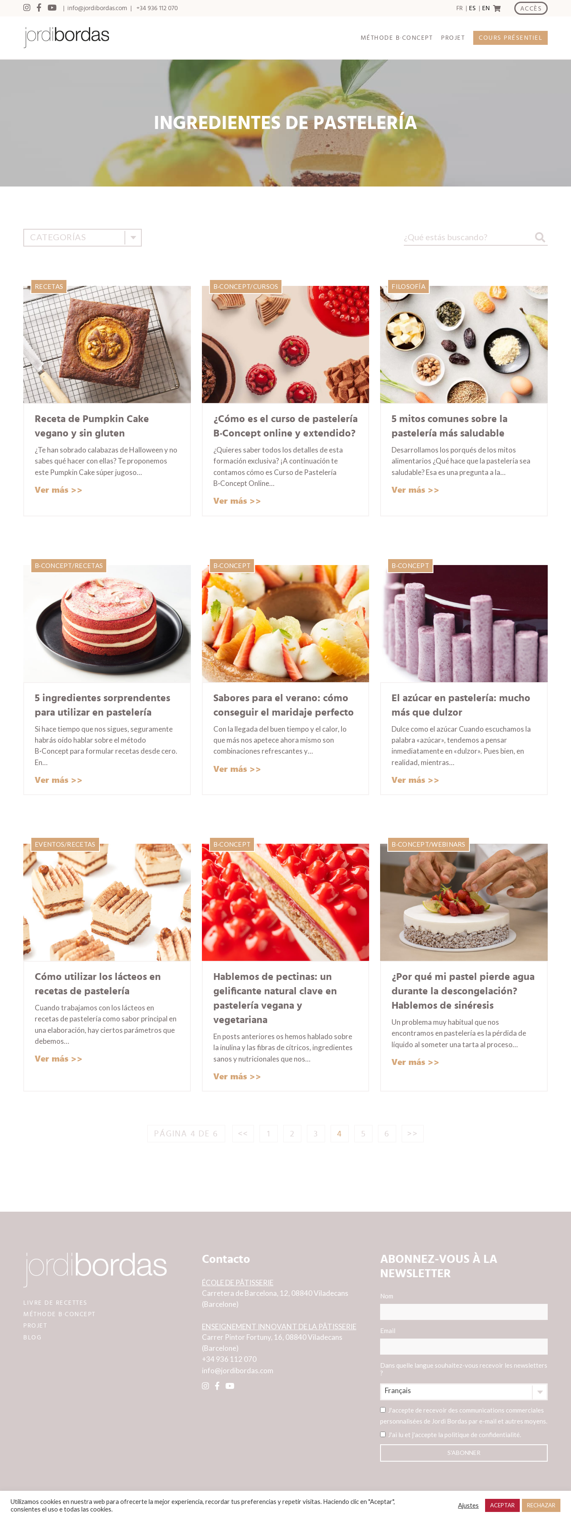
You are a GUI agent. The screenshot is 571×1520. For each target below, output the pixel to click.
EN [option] (486, 8)
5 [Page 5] (363, 1134)
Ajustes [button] (468, 1505)
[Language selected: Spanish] (472, 8)
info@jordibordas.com (97, 8)
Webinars (448, 844)
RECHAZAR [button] (541, 1505)
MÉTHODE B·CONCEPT (397, 38)
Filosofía (408, 286)
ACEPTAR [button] (502, 1505)
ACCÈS (531, 8)
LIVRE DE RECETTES (55, 1303)
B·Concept (232, 286)
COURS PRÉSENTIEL (510, 38)
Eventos (49, 844)
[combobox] (82, 238)
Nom (464, 1306)
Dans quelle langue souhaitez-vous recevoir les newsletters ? (463, 1369)
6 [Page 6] (387, 1134)
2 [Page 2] (292, 1134)
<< (243, 1134)
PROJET (453, 38)
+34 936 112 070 (157, 8)
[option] (471, 8)
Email (464, 1341)
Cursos (266, 286)
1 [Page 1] (268, 1134)
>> (412, 1134)
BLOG (32, 1337)
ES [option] (472, 8)
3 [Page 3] (316, 1134)
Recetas (49, 286)
